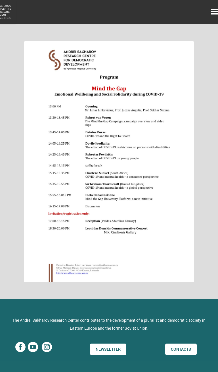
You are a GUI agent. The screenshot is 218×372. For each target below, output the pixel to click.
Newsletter (108, 349)
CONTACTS (181, 349)
